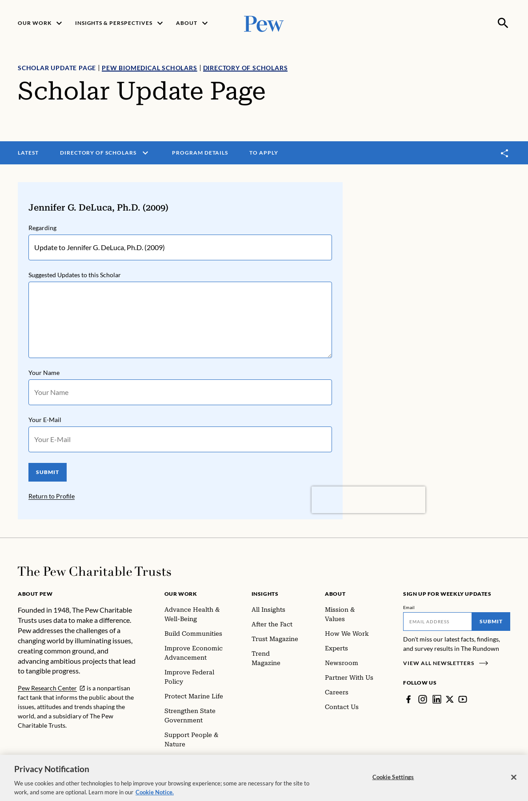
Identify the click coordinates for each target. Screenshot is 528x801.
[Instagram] (422, 699)
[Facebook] (408, 699)
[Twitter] (450, 699)
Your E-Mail (44, 419)
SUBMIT (47, 472)
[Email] (437, 621)
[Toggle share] (505, 153)
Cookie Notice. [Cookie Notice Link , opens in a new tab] (155, 793)
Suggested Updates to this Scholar (74, 275)
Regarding (42, 227)
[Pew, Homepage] (264, 23)
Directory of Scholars (245, 68)
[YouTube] (462, 699)
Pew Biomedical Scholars (149, 68)
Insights (265, 593)
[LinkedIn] (437, 699)
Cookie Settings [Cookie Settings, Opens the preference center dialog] (393, 778)
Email (409, 607)
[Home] (94, 571)
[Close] (514, 779)
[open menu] (145, 152)
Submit (491, 621)
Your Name (44, 372)
